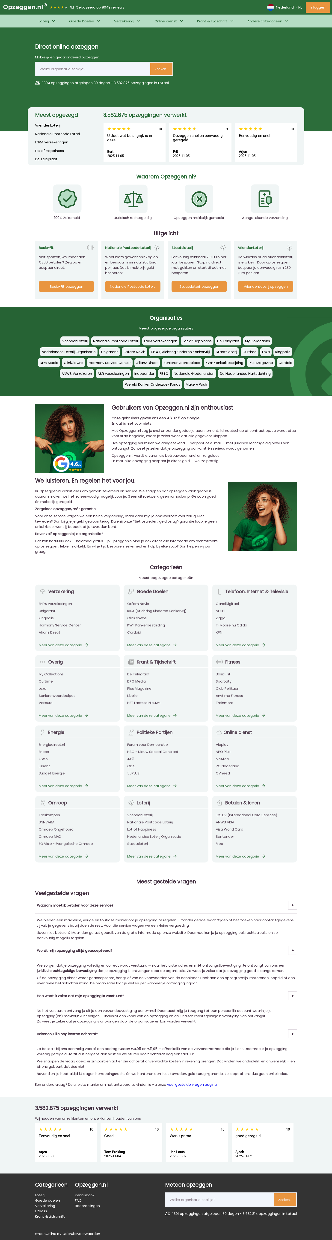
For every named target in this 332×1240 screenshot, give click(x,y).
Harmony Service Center (60, 629)
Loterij (44, 21)
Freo (219, 847)
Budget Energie (52, 777)
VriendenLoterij (47, 125)
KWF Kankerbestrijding (146, 629)
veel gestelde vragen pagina (192, 1084)
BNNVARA (46, 826)
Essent (44, 770)
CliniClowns (137, 622)
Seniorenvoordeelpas (57, 699)
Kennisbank (84, 1195)
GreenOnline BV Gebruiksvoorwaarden (67, 1233)
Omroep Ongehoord (56, 833)
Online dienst (165, 21)
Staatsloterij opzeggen (199, 286)
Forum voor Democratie (147, 748)
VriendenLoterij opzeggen (266, 286)
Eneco (44, 755)
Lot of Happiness (49, 150)
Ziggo (220, 622)
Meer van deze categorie (64, 649)
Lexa (42, 692)
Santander (225, 840)
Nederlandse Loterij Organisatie (154, 840)
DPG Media (136, 685)
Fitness (228, 666)
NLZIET (221, 614)
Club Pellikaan (227, 692)
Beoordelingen (87, 1205)
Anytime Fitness (229, 699)
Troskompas (49, 819)
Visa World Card (229, 833)
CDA (131, 770)
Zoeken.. (161, 69)
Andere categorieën (264, 21)
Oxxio (43, 762)
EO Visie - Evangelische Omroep (66, 847)
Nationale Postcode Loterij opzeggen (135, 286)
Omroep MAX (50, 840)
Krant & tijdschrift (50, 1216)
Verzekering (124, 21)
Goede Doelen (81, 21)
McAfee (222, 762)
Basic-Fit (223, 678)
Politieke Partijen (149, 736)
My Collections (51, 678)
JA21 (130, 762)
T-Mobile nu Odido (231, 629)
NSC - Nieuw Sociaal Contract (152, 755)
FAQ (78, 1200)
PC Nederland (227, 770)
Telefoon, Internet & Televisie (252, 596)
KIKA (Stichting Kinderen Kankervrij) (157, 614)
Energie (51, 736)
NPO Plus (223, 755)
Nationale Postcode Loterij (57, 133)
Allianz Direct (49, 636)
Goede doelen (47, 1200)
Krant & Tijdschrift (212, 21)
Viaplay (222, 748)
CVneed (223, 777)
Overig (51, 666)
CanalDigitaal (227, 607)
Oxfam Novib (138, 607)
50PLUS (133, 777)
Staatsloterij (137, 847)
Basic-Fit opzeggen (66, 286)
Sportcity (223, 685)
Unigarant (47, 614)
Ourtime (46, 685)
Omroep (53, 807)
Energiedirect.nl (52, 748)
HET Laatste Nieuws (143, 706)
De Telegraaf (46, 159)
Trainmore (224, 706)
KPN (219, 636)
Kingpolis (46, 622)
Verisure (46, 706)
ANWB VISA (225, 826)
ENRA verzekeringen (51, 142)
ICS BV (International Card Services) (246, 819)
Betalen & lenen (238, 807)
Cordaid (134, 636)
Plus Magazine (139, 692)
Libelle (132, 699)
